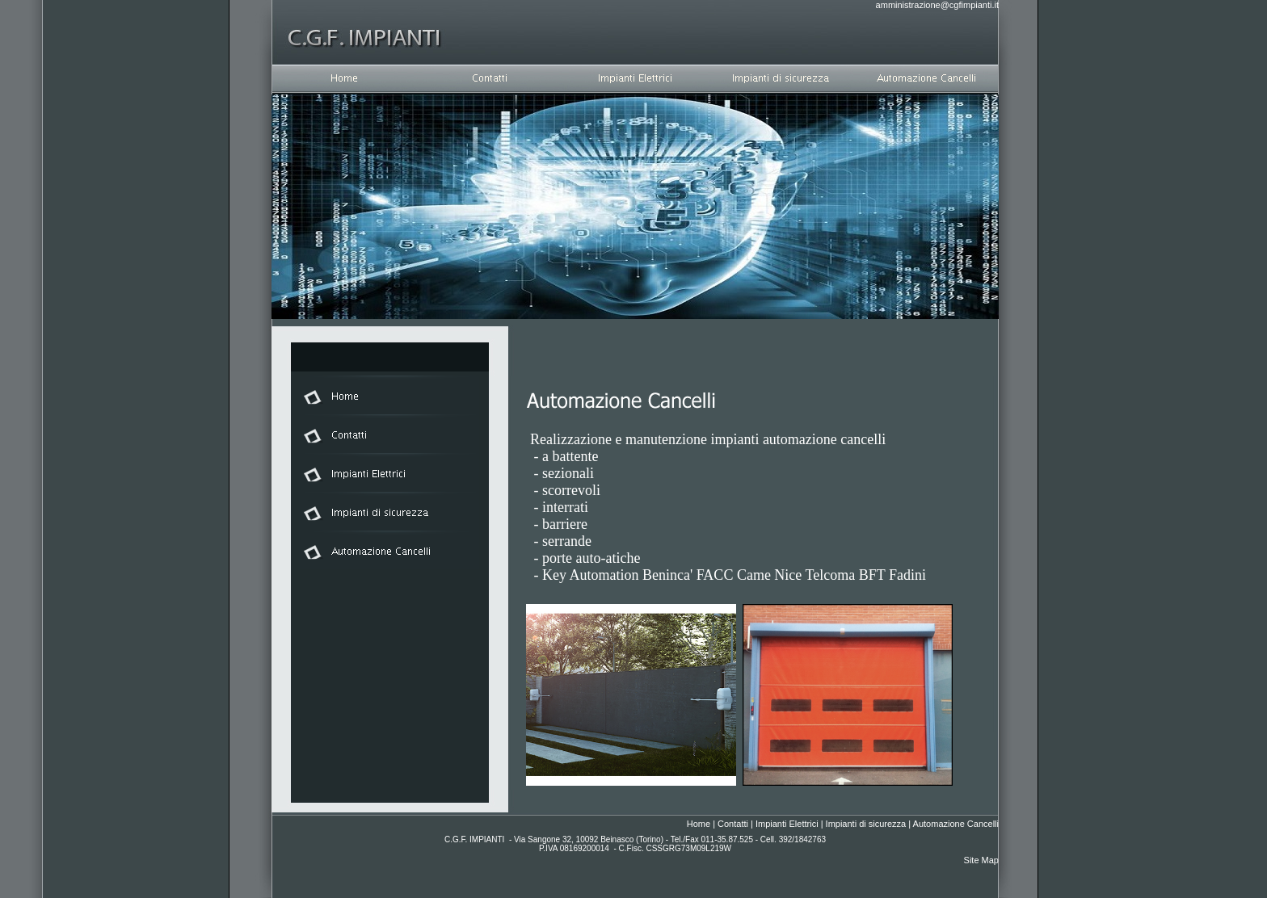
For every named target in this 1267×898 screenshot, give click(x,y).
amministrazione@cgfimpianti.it (937, 5)
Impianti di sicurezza (866, 824)
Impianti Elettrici (787, 824)
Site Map (981, 860)
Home (698, 824)
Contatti (733, 824)
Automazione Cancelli (956, 824)
